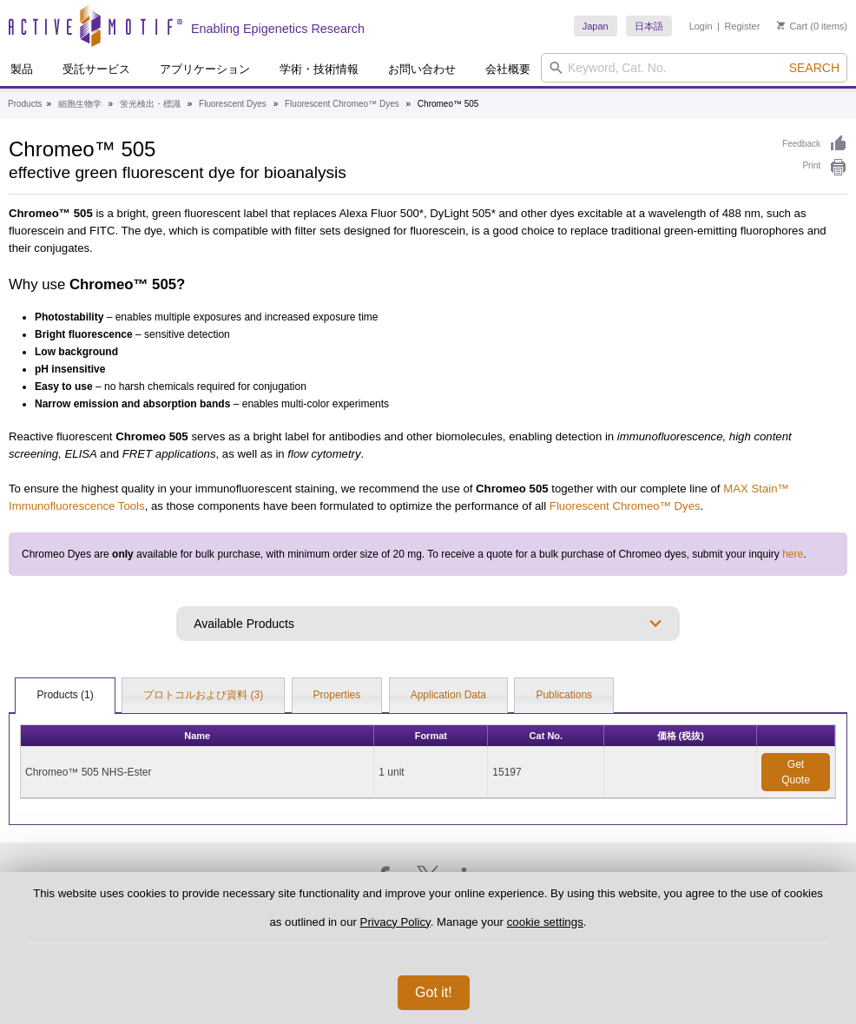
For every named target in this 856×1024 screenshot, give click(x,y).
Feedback (814, 144)
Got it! (433, 992)
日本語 (649, 26)
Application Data (448, 695)
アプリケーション (205, 69)
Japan (596, 26)
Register (742, 26)
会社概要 (507, 69)
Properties (337, 695)
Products (25, 104)
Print (811, 165)
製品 (21, 69)
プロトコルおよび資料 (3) (203, 695)
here (792, 554)
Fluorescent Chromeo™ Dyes (342, 104)
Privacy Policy (395, 921)
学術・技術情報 (319, 69)
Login (701, 26)
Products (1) (64, 695)
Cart (792, 26)
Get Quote (795, 772)
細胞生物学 (80, 104)
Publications (564, 695)
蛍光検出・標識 (150, 104)
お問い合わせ (422, 69)
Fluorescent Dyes (233, 104)
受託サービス (96, 69)
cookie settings (545, 921)
